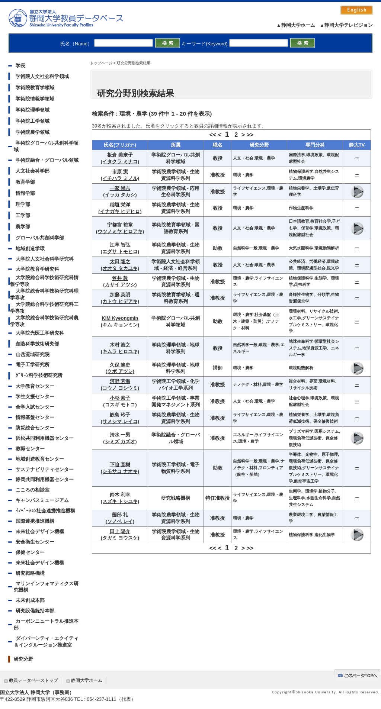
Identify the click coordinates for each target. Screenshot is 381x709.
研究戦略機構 (30, 573)
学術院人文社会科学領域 (42, 76)
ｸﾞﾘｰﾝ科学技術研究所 (39, 375)
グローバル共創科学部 (40, 238)
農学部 (23, 226)
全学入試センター (35, 407)
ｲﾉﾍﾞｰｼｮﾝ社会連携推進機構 (45, 510)
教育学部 (25, 182)
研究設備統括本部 (35, 610)
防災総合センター (35, 428)
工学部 (23, 215)
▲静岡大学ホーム (295, 25)
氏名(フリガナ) (120, 145)
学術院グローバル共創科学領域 (46, 146)
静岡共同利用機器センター (45, 479)
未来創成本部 (30, 600)
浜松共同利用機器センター (45, 438)
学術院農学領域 (32, 132)
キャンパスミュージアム (42, 500)
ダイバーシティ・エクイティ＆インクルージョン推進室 (46, 641)
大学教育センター (35, 386)
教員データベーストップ (33, 680)
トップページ (101, 63)
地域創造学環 (30, 248)
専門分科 (315, 145)
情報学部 (25, 193)
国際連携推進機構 (35, 521)
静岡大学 (73, 18)
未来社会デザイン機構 (40, 531)
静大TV (357, 145)
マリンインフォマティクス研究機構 (46, 587)
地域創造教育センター (40, 459)
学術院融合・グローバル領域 (47, 160)
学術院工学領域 (32, 121)
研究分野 (23, 659)
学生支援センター (35, 396)
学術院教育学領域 (35, 87)
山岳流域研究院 (32, 354)
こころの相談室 (32, 490)
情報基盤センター (35, 417)
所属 (175, 145)
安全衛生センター (35, 542)
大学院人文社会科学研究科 (45, 259)
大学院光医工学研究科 (40, 333)
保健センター (30, 552)
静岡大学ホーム (86, 680)
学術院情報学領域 (35, 98)
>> (249, 135)
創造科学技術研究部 (37, 344)
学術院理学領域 (32, 110)
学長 (20, 65)
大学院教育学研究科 (37, 269)
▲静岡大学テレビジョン (346, 25)
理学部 (23, 204)
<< (213, 135)
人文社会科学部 (32, 171)
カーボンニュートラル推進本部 (46, 624)
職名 (217, 145)
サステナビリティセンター (45, 469)
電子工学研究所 (32, 364)
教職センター (30, 448)
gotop (357, 674)
